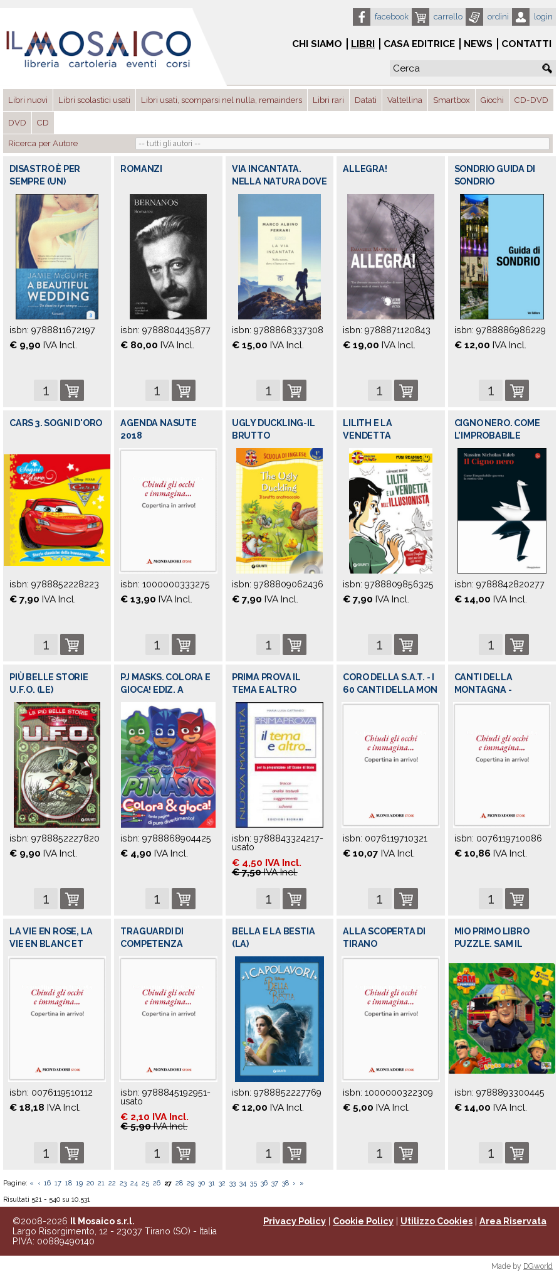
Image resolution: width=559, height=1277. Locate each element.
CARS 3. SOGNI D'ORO (55, 423)
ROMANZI (141, 169)
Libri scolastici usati (94, 100)
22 (112, 1183)
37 (274, 1183)
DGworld (538, 1266)
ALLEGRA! (365, 169)
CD (43, 122)
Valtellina (404, 100)
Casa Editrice (419, 44)
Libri (363, 44)
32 (222, 1183)
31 (212, 1183)
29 (190, 1183)
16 (47, 1183)
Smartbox (451, 100)
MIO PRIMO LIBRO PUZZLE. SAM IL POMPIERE (492, 943)
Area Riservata (512, 1221)
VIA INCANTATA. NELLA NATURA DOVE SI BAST (279, 181)
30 (201, 1183)
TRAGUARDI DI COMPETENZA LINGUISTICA (152, 943)
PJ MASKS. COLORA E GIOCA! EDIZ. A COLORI (165, 689)
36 (264, 1183)
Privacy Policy (294, 1221)
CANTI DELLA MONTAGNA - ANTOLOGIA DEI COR (499, 689)
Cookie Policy (363, 1221)
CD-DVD (531, 100)
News (478, 44)
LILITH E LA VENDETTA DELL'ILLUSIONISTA (385, 435)
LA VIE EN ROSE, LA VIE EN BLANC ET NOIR (50, 943)
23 (123, 1183)
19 (79, 1183)
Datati (366, 100)
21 (101, 1183)
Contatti (526, 44)
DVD (17, 122)
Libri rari (328, 100)
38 (285, 1183)
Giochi (492, 100)
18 (68, 1183)
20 (90, 1183)
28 (179, 1183)
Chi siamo (317, 44)
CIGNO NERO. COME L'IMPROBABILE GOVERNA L (497, 435)
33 (232, 1183)
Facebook (392, 16)
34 (242, 1183)
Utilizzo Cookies (436, 1221)
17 (58, 1183)
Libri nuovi (28, 100)
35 (253, 1183)
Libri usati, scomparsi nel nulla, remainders (221, 100)
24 (134, 1183)
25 (145, 1183)
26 (156, 1183)
